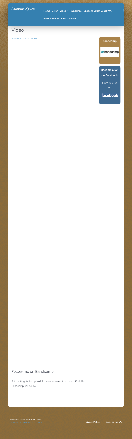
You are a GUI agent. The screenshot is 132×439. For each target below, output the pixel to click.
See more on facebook (24, 38)
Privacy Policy (92, 421)
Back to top (114, 421)
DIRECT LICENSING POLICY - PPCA (26, 423)
